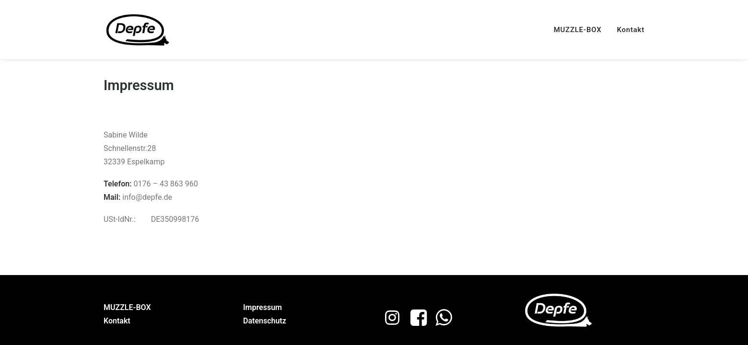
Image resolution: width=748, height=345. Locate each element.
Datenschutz (264, 320)
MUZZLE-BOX (578, 29)
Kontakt (630, 29)
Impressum (262, 307)
